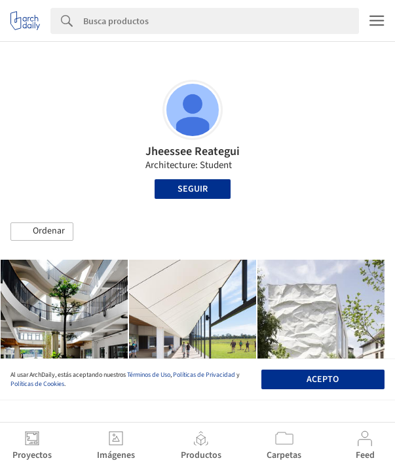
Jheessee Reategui (192, 151)
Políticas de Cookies (37, 384)
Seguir (193, 189)
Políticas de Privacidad (204, 374)
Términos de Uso (148, 374)
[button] (41, 231)
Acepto (323, 379)
